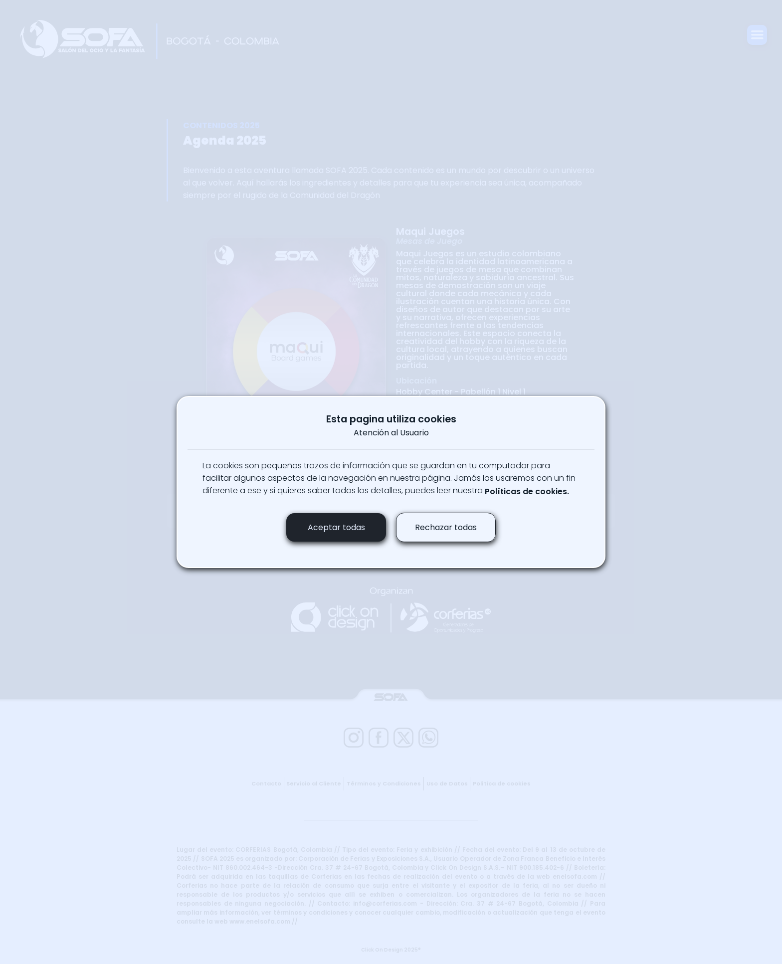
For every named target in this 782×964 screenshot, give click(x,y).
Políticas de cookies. (527, 491)
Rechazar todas (446, 527)
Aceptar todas (336, 527)
